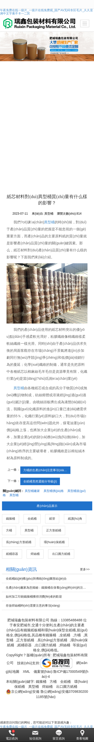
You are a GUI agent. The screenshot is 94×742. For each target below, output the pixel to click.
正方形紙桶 (53, 530)
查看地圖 (82, 735)
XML (26, 672)
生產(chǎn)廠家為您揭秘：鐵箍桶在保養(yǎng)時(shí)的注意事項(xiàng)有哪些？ (49, 587)
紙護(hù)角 (75, 518)
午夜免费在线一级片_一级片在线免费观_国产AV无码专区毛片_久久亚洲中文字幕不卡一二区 (46, 11)
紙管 (52, 518)
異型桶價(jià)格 (54, 491)
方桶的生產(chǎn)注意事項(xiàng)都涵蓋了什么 (46, 470)
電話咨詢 (12, 735)
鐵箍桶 (10, 518)
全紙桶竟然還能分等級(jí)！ (40, 481)
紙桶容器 (12, 554)
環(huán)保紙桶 (54, 542)
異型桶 (49, 222)
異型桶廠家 (32, 491)
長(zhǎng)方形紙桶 (18, 542)
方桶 (9, 530)
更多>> (84, 569)
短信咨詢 (35, 735)
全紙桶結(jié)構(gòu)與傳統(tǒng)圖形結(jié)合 (36, 578)
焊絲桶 (35, 554)
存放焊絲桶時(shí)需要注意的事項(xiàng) (33, 605)
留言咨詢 (59, 735)
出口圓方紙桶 (61, 554)
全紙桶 (32, 518)
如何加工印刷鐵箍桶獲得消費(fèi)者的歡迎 (34, 596)
